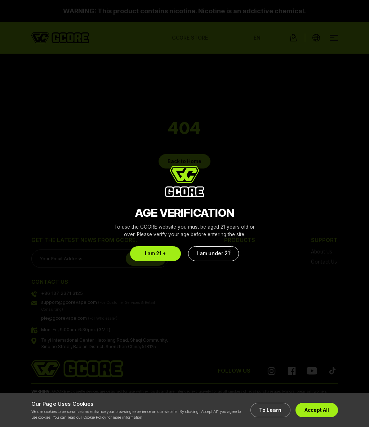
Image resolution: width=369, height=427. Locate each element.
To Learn (269, 410)
